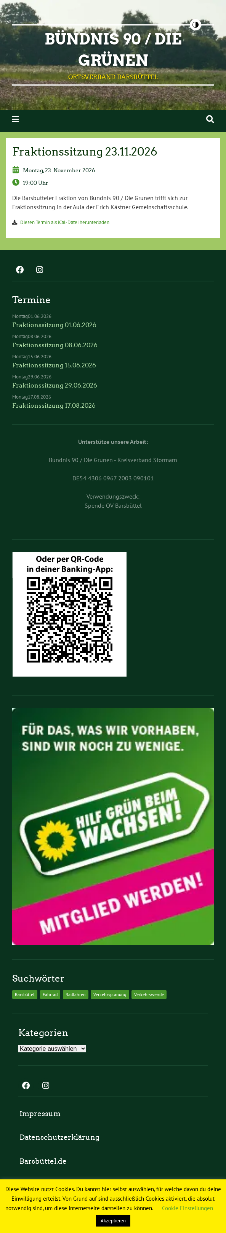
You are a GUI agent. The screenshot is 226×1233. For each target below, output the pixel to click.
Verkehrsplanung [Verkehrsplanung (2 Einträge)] (109, 994)
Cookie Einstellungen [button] (187, 1208)
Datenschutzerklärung (59, 1137)
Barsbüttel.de (43, 1161)
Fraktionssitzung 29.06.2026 (54, 385)
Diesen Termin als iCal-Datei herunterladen (64, 222)
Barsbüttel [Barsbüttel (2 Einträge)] (25, 994)
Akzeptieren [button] (113, 1220)
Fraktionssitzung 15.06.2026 (54, 365)
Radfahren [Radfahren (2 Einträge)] (76, 994)
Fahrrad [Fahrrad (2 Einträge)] (50, 994)
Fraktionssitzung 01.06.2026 (54, 325)
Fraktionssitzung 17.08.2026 (54, 405)
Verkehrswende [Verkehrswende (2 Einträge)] (149, 994)
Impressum (40, 1113)
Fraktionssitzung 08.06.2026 (55, 345)
